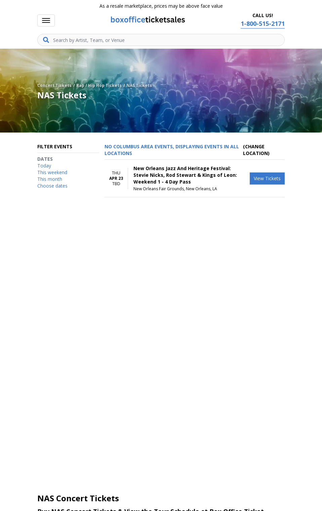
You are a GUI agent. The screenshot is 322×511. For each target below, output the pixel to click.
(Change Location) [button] (256, 149)
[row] (195, 178)
